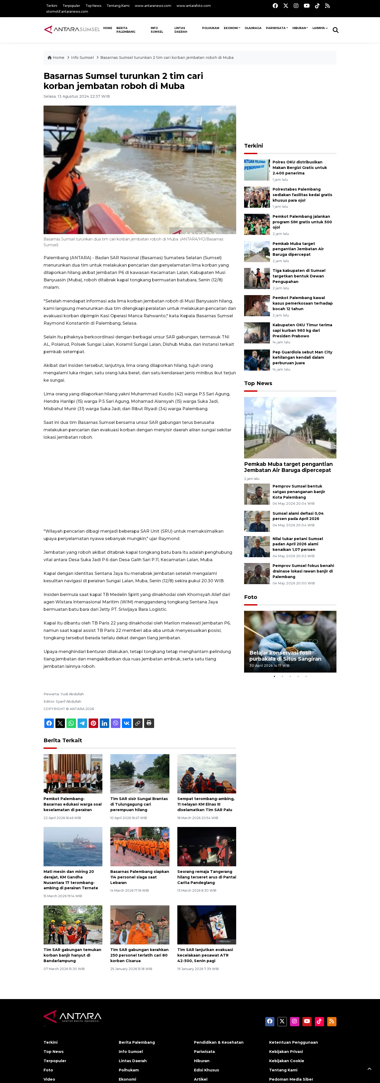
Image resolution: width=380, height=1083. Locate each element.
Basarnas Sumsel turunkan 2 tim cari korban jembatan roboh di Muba (167, 57)
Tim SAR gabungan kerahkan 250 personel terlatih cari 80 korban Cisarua (139, 955)
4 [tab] (298, 676)
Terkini (51, 6)
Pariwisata (276, 28)
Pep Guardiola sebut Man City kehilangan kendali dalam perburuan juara (302, 358)
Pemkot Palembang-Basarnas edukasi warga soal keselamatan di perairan (73, 804)
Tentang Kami (118, 6)
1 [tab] (274, 676)
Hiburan (299, 28)
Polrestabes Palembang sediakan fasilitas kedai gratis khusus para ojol (302, 195)
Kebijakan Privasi (286, 1051)
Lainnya (318, 28)
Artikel (200, 1079)
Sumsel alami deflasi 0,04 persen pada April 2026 (298, 516)
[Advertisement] (140, 484)
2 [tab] (282, 676)
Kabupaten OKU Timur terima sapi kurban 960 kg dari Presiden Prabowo (302, 330)
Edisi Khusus (206, 1070)
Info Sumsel (157, 30)
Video (49, 1079)
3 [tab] (290, 676)
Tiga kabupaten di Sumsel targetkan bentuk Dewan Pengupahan (299, 276)
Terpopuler (71, 6)
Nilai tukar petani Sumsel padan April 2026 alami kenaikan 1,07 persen (298, 544)
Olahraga (253, 28)
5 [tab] (306, 676)
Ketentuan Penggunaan (293, 1042)
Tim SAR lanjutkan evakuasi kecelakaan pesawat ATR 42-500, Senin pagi (205, 955)
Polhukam (210, 28)
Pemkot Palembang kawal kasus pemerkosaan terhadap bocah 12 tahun (303, 303)
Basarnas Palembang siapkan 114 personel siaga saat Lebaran (139, 877)
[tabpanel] (290, 641)
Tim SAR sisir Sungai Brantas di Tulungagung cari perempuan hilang (139, 804)
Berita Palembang (125, 30)
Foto (250, 597)
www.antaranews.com (153, 6)
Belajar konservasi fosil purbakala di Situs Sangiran (285, 656)
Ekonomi (231, 28)
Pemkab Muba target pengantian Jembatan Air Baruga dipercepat (298, 249)
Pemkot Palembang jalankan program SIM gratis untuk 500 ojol (302, 222)
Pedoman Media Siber (291, 1079)
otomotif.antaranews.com (67, 11)
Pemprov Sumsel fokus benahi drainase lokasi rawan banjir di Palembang (303, 571)
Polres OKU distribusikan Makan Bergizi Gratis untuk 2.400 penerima (300, 168)
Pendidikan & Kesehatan (219, 1042)
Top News (93, 6)
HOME (107, 28)
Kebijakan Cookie (286, 1060)
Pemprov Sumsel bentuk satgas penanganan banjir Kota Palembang (299, 492)
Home (56, 57)
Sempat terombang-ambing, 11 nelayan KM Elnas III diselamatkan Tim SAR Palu (206, 804)
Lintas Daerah (180, 30)
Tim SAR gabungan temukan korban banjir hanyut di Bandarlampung (72, 955)
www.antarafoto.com (194, 6)
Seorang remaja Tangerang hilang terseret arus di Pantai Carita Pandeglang (206, 877)
